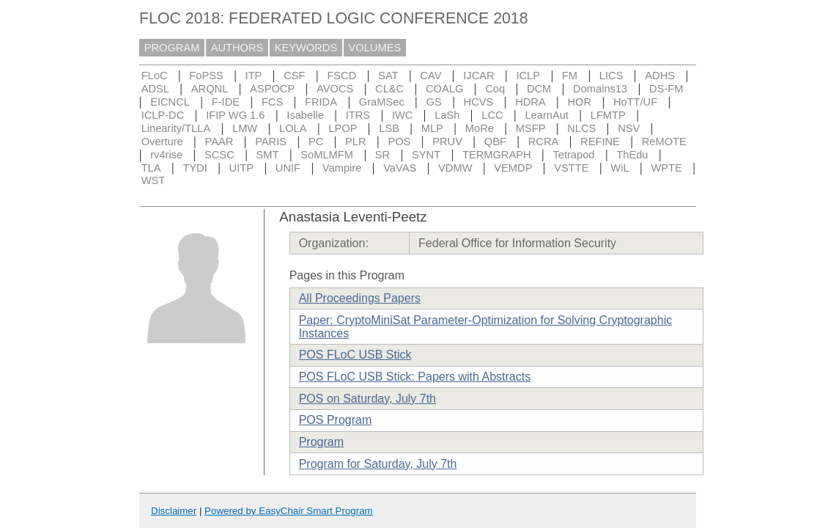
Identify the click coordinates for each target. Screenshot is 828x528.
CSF (294, 75)
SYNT (426, 155)
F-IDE (226, 102)
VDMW (455, 168)
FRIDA (321, 102)
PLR (355, 141)
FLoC (154, 75)
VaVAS (399, 168)
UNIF (288, 168)
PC (315, 141)
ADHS (660, 75)
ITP (253, 75)
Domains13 (600, 89)
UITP (241, 168)
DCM (539, 89)
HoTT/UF (635, 102)
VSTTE (571, 168)
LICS (611, 75)
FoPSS (206, 75)
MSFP (531, 128)
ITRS (358, 115)
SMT (267, 155)
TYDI (194, 168)
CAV (430, 75)
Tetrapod (573, 155)
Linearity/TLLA (176, 128)
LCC (492, 115)
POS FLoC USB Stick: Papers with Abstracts (415, 376)
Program (321, 442)
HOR (579, 102)
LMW (244, 128)
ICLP (528, 75)
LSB (389, 128)
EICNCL (170, 102)
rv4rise (166, 155)
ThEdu (632, 155)
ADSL (155, 89)
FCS (272, 102)
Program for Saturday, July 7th (378, 464)
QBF (495, 141)
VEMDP (513, 168)
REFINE (600, 141)
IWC (402, 115)
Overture (162, 141)
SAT (388, 75)
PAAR (219, 141)
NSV (629, 128)
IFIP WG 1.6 (235, 115)
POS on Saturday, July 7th (367, 398)
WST (153, 180)
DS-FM (666, 89)
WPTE (666, 168)
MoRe (479, 128)
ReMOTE (664, 141)
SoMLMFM (326, 155)
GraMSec (381, 102)
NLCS (581, 128)
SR (382, 155)
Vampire (342, 168)
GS (434, 102)
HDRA (530, 102)
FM (569, 75)
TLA (151, 168)
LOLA (292, 128)
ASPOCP (272, 89)
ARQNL (210, 89)
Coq (495, 89)
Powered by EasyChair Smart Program (288, 510)
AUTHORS (237, 48)
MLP (432, 128)
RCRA (543, 141)
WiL (619, 168)
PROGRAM (172, 48)
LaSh (447, 115)
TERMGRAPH (496, 155)
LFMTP (608, 115)
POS (399, 141)
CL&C (389, 89)
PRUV (447, 141)
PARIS (271, 141)
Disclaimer (173, 510)
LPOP (342, 128)
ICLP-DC (163, 115)
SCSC (219, 155)
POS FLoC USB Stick (355, 354)
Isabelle (305, 115)
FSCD (341, 75)
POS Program (335, 420)
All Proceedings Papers (360, 298)
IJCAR (478, 75)
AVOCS (335, 89)
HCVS (479, 102)
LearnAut (546, 115)
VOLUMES (375, 48)
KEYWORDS (306, 48)
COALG (444, 89)
